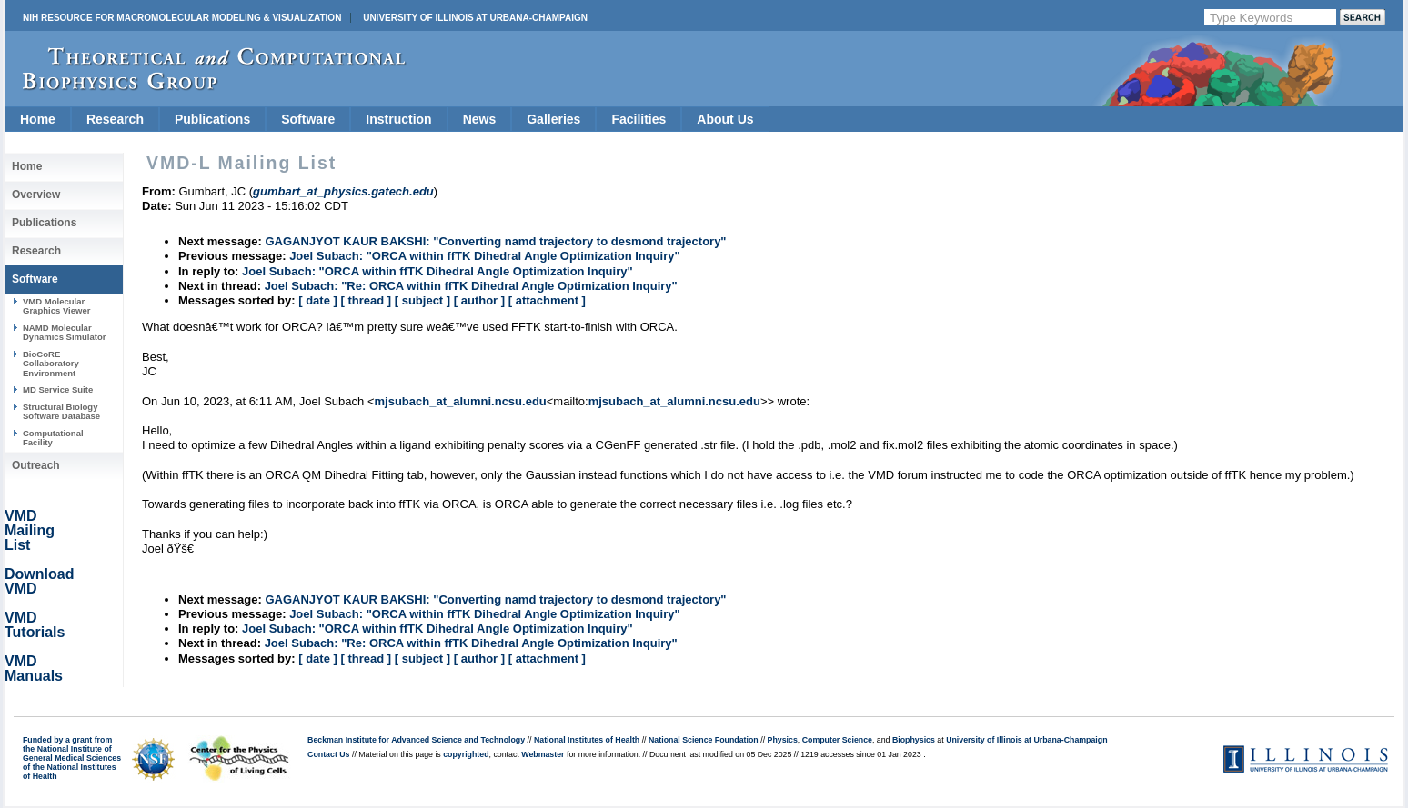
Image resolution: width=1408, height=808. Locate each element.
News (480, 119)
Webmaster (542, 754)
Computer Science (837, 739)
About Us (725, 119)
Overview (36, 194)
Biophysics (913, 739)
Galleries (553, 119)
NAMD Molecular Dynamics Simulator (64, 332)
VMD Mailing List (30, 530)
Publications (212, 119)
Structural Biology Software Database (61, 411)
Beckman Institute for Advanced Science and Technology (416, 739)
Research (115, 119)
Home (37, 119)
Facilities (638, 119)
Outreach (36, 465)
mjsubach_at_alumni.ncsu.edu (460, 401)
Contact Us (328, 754)
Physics (783, 739)
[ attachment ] (547, 300)
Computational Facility (53, 437)
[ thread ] (365, 300)
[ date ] (317, 300)
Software (308, 119)
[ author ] (479, 300)
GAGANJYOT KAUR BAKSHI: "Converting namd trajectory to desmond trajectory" (495, 241)
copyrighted (465, 754)
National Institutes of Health (586, 739)
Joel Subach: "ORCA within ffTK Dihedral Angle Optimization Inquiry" (484, 256)
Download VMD (39, 581)
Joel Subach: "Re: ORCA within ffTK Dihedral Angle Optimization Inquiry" (471, 286)
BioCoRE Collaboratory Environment (51, 363)
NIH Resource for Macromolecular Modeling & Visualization (182, 18)
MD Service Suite (58, 389)
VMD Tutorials (35, 625)
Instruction (398, 119)
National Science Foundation (704, 739)
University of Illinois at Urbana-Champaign (475, 18)
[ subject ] (422, 300)
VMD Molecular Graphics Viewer (56, 305)
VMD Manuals (34, 668)
